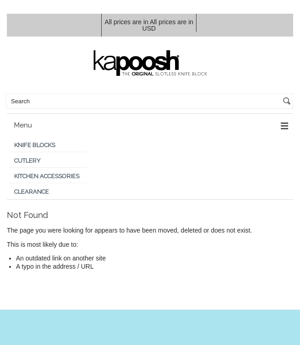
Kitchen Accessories (46, 176)
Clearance (31, 191)
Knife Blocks (34, 145)
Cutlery (27, 160)
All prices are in (167, 25)
